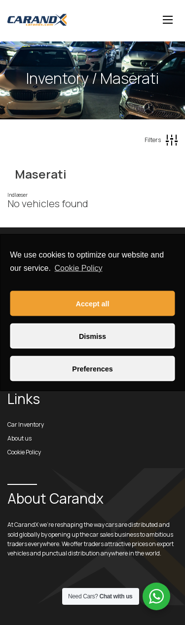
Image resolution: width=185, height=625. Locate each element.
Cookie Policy (79, 267)
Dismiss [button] (92, 336)
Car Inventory (25, 424)
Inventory (57, 78)
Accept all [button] (93, 303)
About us (19, 438)
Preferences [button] (92, 368)
